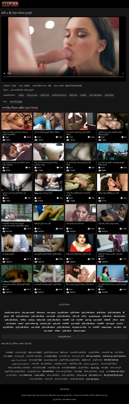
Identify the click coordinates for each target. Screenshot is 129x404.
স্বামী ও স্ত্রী (76, 316)
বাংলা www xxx (25, 375)
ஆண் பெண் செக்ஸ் (19, 360)
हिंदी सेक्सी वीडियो (48, 371)
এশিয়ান (84, 316)
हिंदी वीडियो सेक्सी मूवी (111, 360)
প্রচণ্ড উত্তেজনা (11, 324)
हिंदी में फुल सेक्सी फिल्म (93, 356)
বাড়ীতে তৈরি (45, 95)
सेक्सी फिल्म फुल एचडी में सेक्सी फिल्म (114, 356)
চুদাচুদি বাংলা (97, 360)
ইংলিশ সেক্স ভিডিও (90, 371)
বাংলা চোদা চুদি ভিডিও (64, 371)
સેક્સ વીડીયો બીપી (50, 360)
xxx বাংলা (64, 352)
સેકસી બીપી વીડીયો (77, 379)
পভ (89, 327)
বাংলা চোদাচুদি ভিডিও (109, 364)
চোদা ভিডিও (119, 352)
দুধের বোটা (56, 324)
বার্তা (72, 320)
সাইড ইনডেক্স (64, 389)
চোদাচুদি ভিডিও (94, 352)
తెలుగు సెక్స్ (95, 368)
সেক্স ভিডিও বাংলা (60, 364)
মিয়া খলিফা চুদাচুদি (16, 102)
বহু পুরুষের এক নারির (79, 327)
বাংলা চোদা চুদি (115, 368)
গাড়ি (124, 327)
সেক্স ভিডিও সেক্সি (75, 364)
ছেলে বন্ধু (88, 320)
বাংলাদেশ (120, 324)
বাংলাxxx (9, 352)
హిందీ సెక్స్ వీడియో (92, 379)
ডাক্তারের (31, 320)
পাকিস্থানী (107, 320)
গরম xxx (104, 368)
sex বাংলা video (35, 352)
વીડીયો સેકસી (82, 375)
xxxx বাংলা (86, 360)
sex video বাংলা (95, 375)
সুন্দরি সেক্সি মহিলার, (64, 316)
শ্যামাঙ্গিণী (83, 95)
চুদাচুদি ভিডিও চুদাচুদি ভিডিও (69, 360)
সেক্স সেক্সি (35, 364)
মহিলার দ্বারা (73, 95)
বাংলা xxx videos (69, 368)
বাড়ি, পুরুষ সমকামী (28, 313)
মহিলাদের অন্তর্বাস (119, 316)
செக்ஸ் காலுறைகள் (91, 364)
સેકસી (101, 371)
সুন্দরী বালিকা (109, 95)
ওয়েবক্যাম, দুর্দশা (45, 324)
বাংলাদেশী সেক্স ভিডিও (78, 352)
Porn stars (106, 327)
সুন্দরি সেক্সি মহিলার (95, 95)
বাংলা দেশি (48, 379)
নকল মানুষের (51, 313)
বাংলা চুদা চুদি (19, 356)
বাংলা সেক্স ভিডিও (53, 375)
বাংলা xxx (78, 371)
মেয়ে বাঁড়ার (117, 327)
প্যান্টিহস (21, 95)
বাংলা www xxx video (115, 371)
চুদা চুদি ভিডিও (64, 305)
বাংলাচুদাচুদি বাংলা (33, 371)
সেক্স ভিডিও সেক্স (54, 368)
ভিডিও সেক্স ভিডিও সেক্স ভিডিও (19, 368)
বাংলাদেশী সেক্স (107, 352)
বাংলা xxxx (7, 356)
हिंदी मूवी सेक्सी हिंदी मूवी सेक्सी (113, 375)
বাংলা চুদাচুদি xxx (35, 360)
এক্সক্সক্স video (39, 375)
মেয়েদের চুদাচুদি (20, 352)
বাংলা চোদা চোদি (78, 356)
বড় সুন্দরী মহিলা (63, 313)
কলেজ (122, 320)
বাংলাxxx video (50, 356)
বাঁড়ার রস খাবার (32, 95)
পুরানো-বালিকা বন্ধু (31, 324)
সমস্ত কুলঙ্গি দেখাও (64, 337)
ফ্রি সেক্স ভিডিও (46, 364)
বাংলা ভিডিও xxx (39, 368)
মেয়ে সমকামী (50, 316)
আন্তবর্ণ (20, 324)
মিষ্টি (12, 316)
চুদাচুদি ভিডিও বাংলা (51, 352)
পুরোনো (6, 316)
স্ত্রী (123, 313)
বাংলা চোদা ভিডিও (61, 379)
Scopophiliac (94, 316)
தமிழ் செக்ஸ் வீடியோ (20, 364)
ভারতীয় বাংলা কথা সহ (59, 95)
